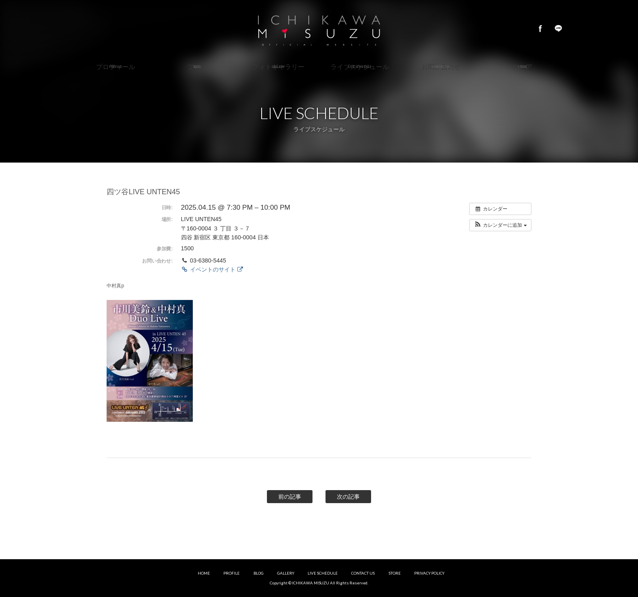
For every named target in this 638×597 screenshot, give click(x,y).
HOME (204, 573)
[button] (500, 225)
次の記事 (348, 496)
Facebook (540, 28)
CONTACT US (363, 573)
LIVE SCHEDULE (323, 573)
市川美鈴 (319, 28)
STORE (395, 573)
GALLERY (285, 573)
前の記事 (289, 496)
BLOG (258, 573)
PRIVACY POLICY (429, 573)
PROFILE (231, 573)
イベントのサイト (212, 269)
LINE (558, 28)
